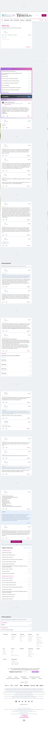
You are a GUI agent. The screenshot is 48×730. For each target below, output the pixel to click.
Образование (13, 637)
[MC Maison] (16, 686)
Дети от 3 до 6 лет (39, 637)
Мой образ (22, 648)
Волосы (12, 651)
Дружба (21, 637)
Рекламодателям (25, 678)
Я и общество (13, 634)
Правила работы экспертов (28, 99)
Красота (12, 648)
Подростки (38, 639)
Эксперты (22, 20)
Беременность (30, 639)
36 (7, 286)
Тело (12, 652)
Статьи (44, 15)
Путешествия (30, 652)
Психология (29, 637)
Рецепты (4, 651)
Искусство (29, 651)
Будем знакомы (30, 656)
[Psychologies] (32, 685)
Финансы (12, 639)
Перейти (29, 96)
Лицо (12, 650)
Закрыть (28, 522)
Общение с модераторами (15, 663)
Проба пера (29, 655)
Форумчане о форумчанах (15, 664)
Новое (11, 20)
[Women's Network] (24, 683)
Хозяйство (4, 650)
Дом (4, 648)
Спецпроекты (33, 678)
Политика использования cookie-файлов (13, 678)
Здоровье (30, 634)
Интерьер (4, 652)
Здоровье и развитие (39, 642)
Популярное (16, 20)
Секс (20, 638)
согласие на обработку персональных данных (20, 668)
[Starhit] (21, 686)
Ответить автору (4, 37)
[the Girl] (37, 686)
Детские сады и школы (40, 643)
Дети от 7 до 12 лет (39, 638)
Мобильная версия (25, 704)
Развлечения (30, 648)
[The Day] (11, 686)
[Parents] (41, 685)
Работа (12, 638)
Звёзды (38, 648)
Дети (38, 634)
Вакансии (40, 678)
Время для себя (30, 650)
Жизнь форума (14, 659)
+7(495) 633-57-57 (25, 716)
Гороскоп (4, 659)
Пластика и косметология (14, 655)
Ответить (28, 116)
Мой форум (6, 20)
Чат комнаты (5, 634)
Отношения (22, 634)
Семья (21, 639)
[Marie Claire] (26, 686)
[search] (41, 20)
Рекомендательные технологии (24, 717)
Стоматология (30, 638)
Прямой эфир (28, 20)
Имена (37, 644)
